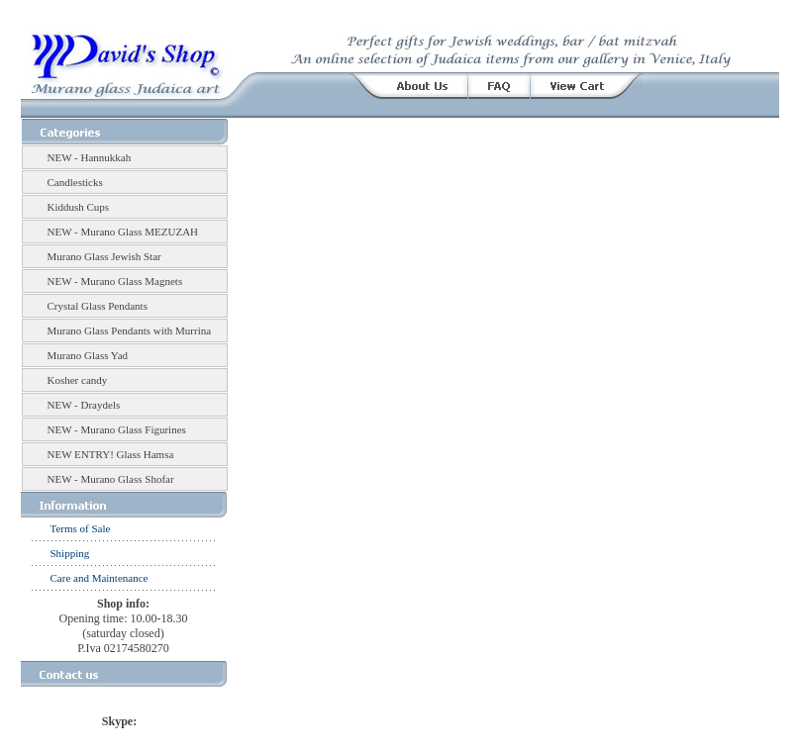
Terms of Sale (80, 528)
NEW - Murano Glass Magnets (115, 281)
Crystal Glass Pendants (98, 306)
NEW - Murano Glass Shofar (111, 479)
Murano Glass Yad (88, 355)
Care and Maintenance (99, 578)
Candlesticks (75, 182)
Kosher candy (78, 380)
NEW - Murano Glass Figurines (117, 429)
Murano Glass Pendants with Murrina (130, 330)
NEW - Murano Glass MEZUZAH (123, 231)
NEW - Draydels (84, 405)
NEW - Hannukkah (90, 157)
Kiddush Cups (79, 207)
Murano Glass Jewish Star (104, 256)
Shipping (70, 553)
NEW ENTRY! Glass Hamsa (111, 454)
